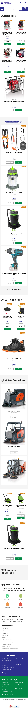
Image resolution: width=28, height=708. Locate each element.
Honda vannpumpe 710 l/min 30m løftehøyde (14, 101)
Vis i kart (6, 662)
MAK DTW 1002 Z (14, 276)
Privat (19, 4)
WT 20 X (14, 103)
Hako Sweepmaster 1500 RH (14, 446)
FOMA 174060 (14, 194)
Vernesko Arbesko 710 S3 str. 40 (14, 358)
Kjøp (7, 44)
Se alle (14, 417)
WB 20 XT (20, 63)
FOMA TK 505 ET (21, 508)
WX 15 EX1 (21, 35)
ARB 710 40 (14, 360)
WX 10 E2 (7, 36)
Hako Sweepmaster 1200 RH (14, 411)
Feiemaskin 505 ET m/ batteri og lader (21, 506)
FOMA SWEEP (7, 509)
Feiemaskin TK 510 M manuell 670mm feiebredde (7, 507)
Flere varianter (14, 412)
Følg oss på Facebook (9, 673)
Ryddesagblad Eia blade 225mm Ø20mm (7, 317)
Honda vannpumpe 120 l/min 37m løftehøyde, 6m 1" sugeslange (7, 34)
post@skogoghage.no (7, 691)
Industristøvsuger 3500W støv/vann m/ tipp (14, 233)
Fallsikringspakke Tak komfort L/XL (14, 152)
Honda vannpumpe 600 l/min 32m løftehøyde (21, 61)
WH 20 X (7, 63)
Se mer (7, 41)
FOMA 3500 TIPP (14, 234)
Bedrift (22, 4)
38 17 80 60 (5, 689)
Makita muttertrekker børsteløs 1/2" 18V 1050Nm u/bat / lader (14, 274)
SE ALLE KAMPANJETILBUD (14, 289)
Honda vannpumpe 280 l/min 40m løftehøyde (21, 33)
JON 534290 (21, 317)
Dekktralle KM (21, 316)
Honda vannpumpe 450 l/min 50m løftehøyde (7, 61)
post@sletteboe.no (6, 669)
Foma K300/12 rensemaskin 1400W (14, 192)
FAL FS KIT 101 (14, 153)
